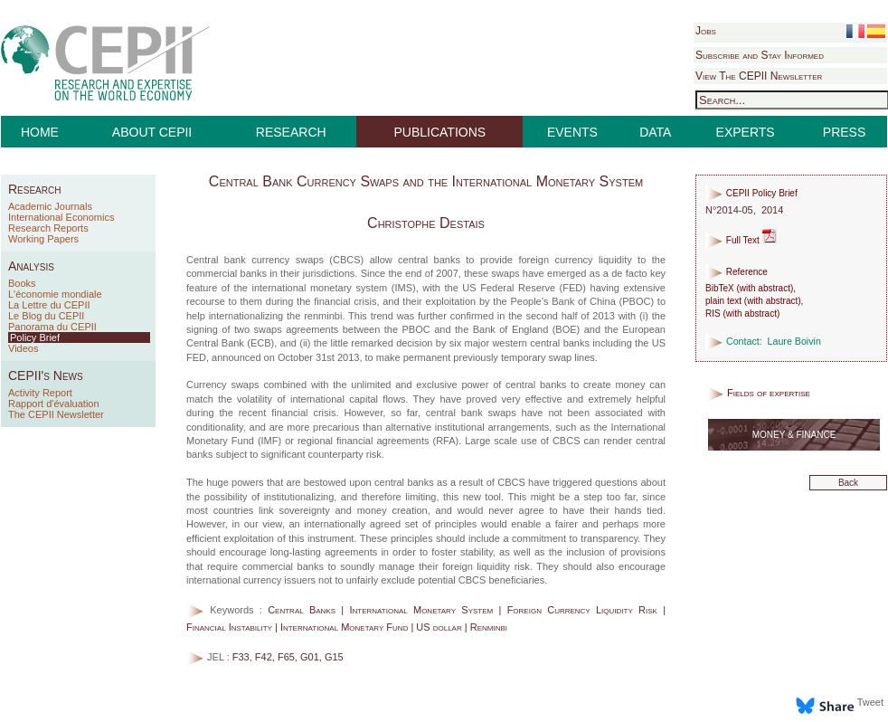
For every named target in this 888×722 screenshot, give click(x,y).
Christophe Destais (426, 223)
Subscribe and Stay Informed (759, 55)
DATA (655, 132)
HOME (40, 132)
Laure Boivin (794, 341)
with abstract (765, 288)
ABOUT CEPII (152, 132)
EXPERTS (745, 132)
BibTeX (719, 288)
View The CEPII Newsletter (758, 76)
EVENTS (572, 132)
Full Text (741, 240)
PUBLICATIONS (440, 132)
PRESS (844, 132)
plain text (723, 301)
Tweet (870, 702)
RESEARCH (291, 132)
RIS (713, 313)
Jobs (705, 30)
